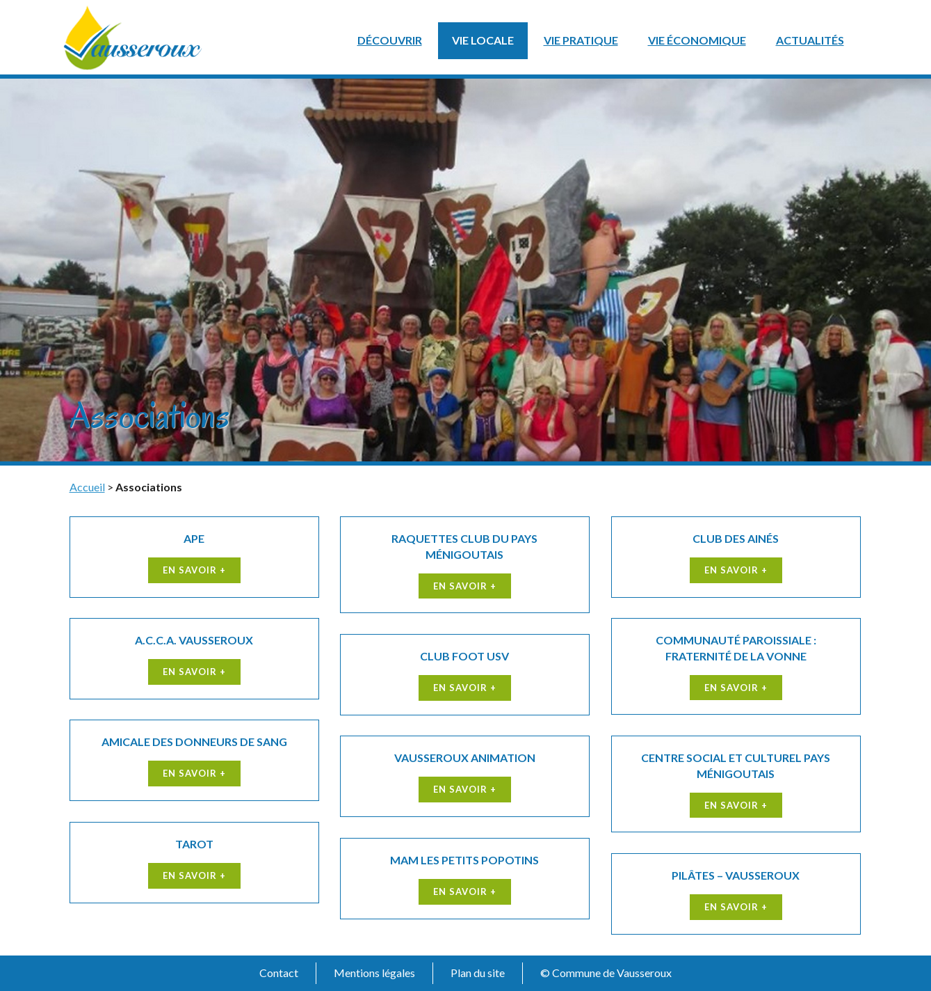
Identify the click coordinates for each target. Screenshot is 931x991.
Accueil (87, 486)
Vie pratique (581, 40)
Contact (278, 972)
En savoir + (194, 570)
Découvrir (389, 40)
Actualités (810, 40)
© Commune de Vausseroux (606, 972)
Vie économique (697, 40)
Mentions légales (374, 972)
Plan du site (478, 972)
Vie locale (483, 40)
